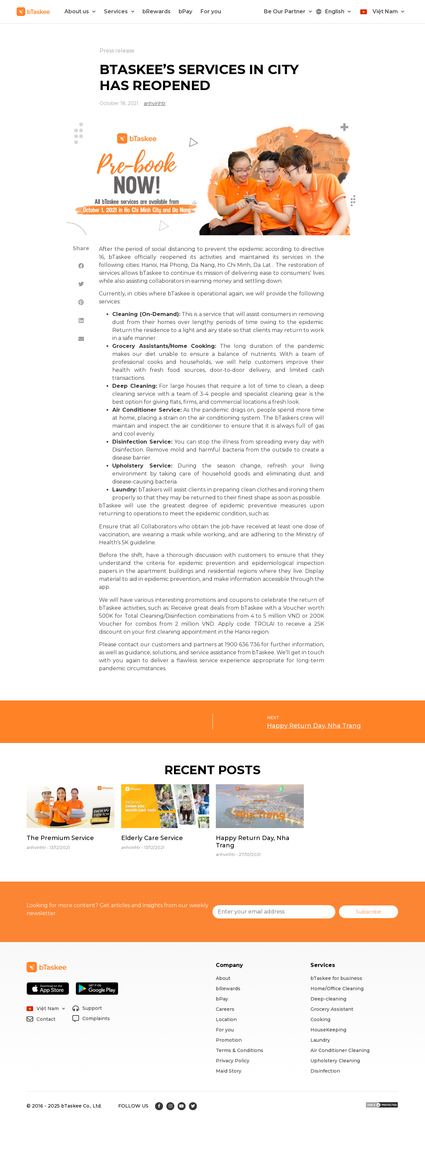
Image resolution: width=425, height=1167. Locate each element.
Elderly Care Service (152, 838)
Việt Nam (388, 11)
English (338, 11)
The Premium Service (60, 838)
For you (211, 11)
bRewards (156, 11)
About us (80, 11)
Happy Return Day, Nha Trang (253, 841)
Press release (117, 51)
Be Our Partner (288, 11)
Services (119, 11)
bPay (185, 11)
